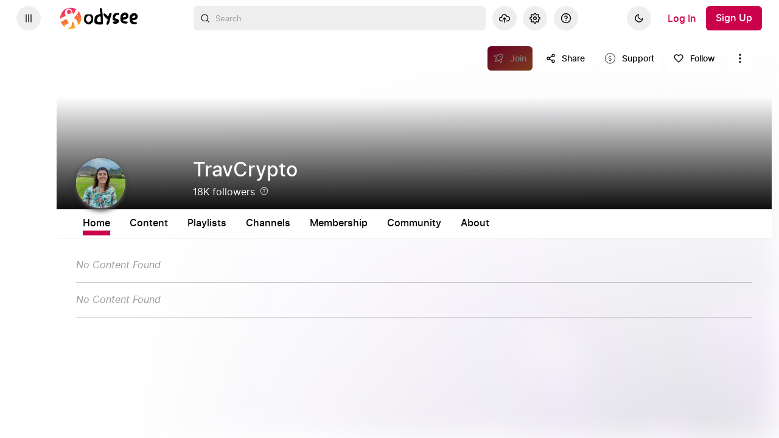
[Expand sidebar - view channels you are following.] (28, 18)
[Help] (566, 18)
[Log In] (682, 18)
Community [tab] (514, 223)
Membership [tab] (439, 223)
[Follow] (694, 58)
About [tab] (575, 223)
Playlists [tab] (307, 223)
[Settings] (535, 18)
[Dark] (639, 18)
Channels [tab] (368, 223)
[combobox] (340, 18)
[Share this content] (565, 58)
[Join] (510, 58)
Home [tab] (197, 223)
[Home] (99, 18)
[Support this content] (629, 58)
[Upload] (504, 18)
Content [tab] (249, 223)
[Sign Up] (734, 18)
